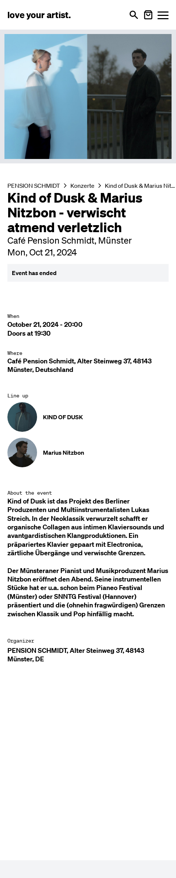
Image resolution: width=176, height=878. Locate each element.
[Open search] (134, 15)
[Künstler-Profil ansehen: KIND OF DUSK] (88, 417)
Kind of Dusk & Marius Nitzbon (140, 185)
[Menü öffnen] (163, 15)
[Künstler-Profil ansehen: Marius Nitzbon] (88, 452)
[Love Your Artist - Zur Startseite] (39, 14)
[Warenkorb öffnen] (148, 15)
